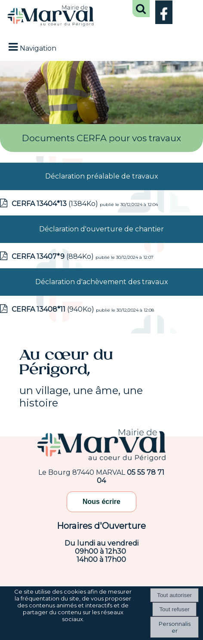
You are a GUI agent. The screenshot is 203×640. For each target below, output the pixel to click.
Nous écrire (101, 501)
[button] (141, 8)
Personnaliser (175, 627)
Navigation (38, 48)
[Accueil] (51, 16)
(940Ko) (54, 309)
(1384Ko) (56, 204)
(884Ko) (53, 256)
